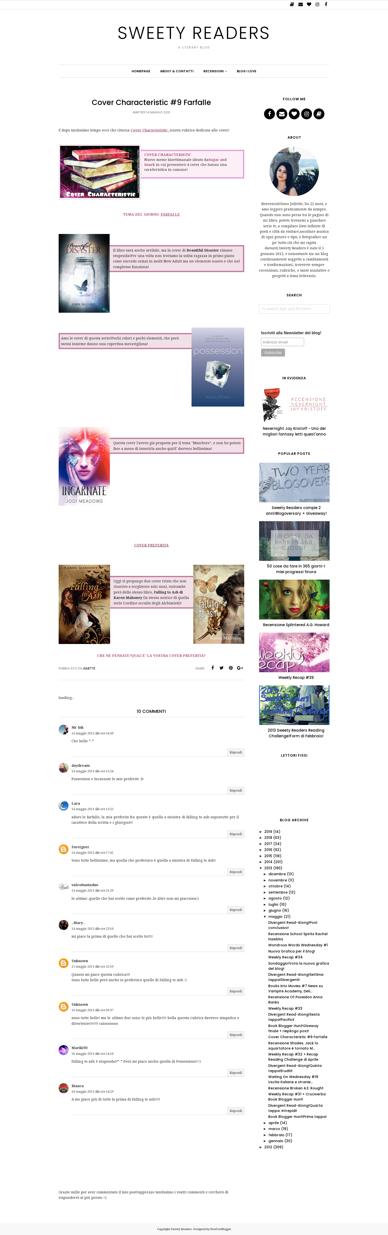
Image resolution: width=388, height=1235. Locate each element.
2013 (268, 868)
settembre (278, 892)
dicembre (277, 874)
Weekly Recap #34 (285, 957)
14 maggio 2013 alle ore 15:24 (93, 771)
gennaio (275, 1140)
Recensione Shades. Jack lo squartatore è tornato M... (293, 1046)
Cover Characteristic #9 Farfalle (297, 1036)
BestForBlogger (220, 1229)
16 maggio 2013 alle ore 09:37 (93, 1010)
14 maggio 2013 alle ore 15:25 (93, 809)
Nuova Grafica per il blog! (291, 951)
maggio (275, 916)
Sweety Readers (194, 33)
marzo (274, 1128)
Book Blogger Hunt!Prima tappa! (297, 1116)
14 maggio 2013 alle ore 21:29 (93, 890)
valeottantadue (85, 885)
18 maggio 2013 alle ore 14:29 (93, 1091)
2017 (268, 843)
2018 (268, 837)
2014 (268, 861)
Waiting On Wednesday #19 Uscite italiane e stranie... (293, 1079)
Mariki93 (80, 1048)
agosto (275, 898)
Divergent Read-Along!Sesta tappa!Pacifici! (294, 1017)
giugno (274, 910)
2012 (268, 1147)
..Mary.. (78, 923)
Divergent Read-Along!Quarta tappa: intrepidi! (295, 1108)
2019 (268, 831)
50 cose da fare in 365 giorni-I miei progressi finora (296, 569)
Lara (76, 803)
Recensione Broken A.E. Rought (295, 1088)
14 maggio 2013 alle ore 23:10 (93, 928)
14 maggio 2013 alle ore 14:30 (93, 733)
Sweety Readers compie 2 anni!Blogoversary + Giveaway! (296, 510)
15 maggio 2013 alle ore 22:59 (93, 966)
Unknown (80, 961)
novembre (277, 880)
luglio (273, 904)
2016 (268, 849)
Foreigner (80, 847)
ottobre (275, 886)
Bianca (78, 1086)
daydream (81, 766)
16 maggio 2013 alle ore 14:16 (93, 1053)
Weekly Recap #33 (285, 1008)
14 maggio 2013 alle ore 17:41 (93, 852)
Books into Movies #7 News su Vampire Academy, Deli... (295, 988)
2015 (268, 855)
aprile (273, 1122)
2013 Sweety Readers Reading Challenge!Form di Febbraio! (296, 733)
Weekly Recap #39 (296, 677)
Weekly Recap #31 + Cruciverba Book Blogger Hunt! (297, 1097)
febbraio (276, 1134)
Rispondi (236, 752)
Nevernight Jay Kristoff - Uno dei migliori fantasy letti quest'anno (294, 431)
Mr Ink (78, 727)
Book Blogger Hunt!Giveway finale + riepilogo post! (293, 1028)
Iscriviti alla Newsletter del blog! (291, 333)
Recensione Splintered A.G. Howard (296, 624)
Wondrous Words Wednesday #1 (298, 945)
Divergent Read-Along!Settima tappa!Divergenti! (295, 977)
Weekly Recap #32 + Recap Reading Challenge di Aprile (293, 1057)
